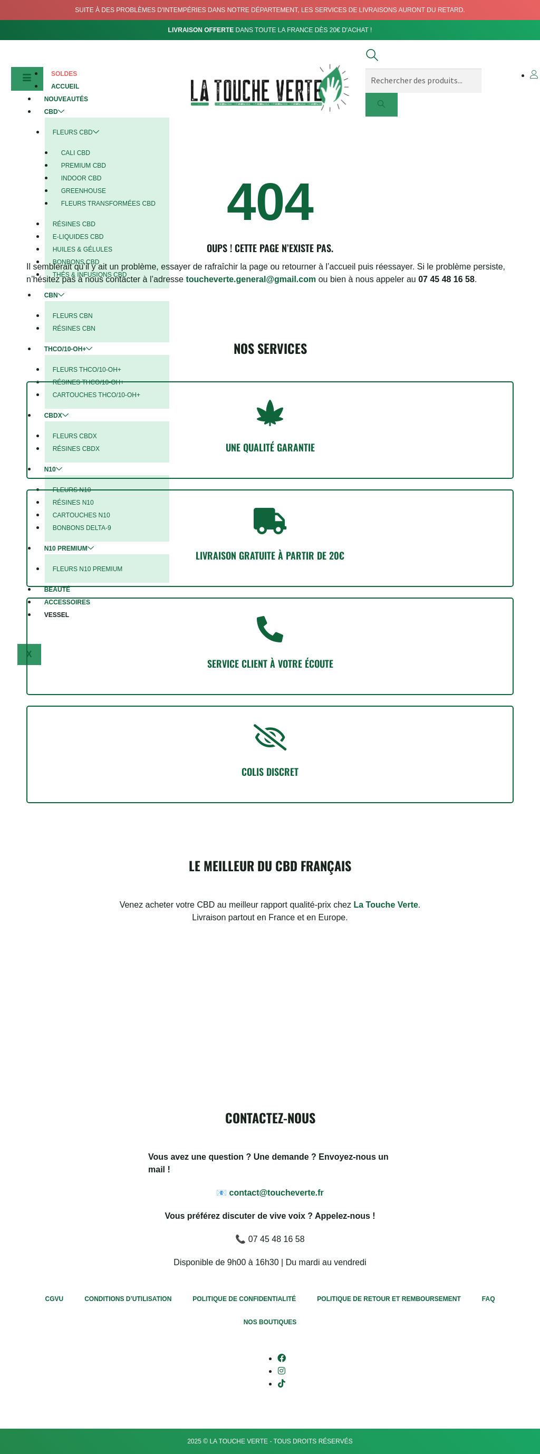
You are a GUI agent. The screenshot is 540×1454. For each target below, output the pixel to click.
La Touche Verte (385, 904)
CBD (54, 111)
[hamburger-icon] (27, 79)
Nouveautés (66, 99)
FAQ (488, 1299)
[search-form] (423, 81)
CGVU (54, 1299)
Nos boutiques (270, 1322)
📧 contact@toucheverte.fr (270, 1192)
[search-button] (381, 105)
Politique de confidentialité (244, 1299)
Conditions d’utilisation (127, 1299)
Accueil (65, 86)
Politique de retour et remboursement (388, 1299)
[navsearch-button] (372, 57)
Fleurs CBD (76, 132)
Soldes (64, 74)
